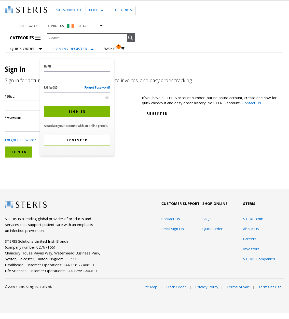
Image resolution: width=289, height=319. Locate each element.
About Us (251, 228)
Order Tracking (28, 26)
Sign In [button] (18, 152)
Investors (251, 248)
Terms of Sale (238, 286)
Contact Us (56, 26)
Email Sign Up (172, 228)
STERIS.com (253, 218)
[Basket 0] (114, 48)
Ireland (83, 26)
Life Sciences (123, 10)
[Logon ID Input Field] (77, 76)
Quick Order (26, 49)
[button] (131, 38)
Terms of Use (270, 286)
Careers (250, 238)
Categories (25, 37)
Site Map (150, 286)
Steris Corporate (69, 10)
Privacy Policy (206, 286)
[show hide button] (107, 97)
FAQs (206, 218)
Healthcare (97, 10)
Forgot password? (97, 87)
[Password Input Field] (77, 97)
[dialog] (77, 108)
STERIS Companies (259, 258)
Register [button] (157, 113)
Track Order (176, 286)
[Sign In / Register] (73, 49)
